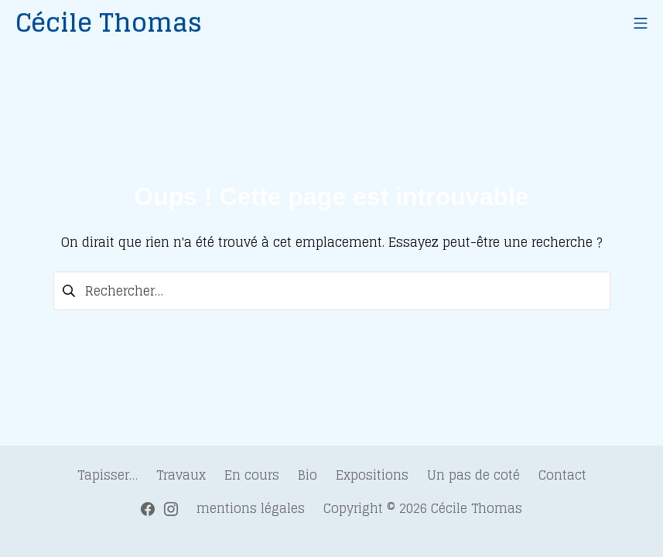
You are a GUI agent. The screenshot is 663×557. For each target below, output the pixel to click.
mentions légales (251, 508)
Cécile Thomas (476, 508)
